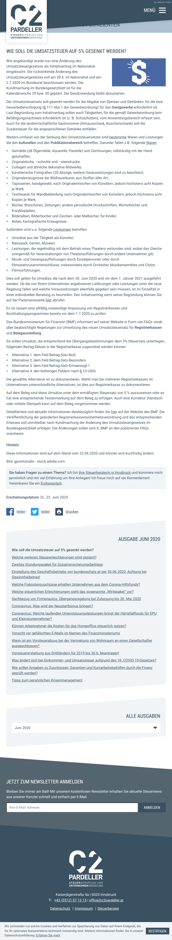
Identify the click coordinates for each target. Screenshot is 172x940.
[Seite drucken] (68, 512)
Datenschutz (60, 908)
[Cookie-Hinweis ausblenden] (157, 931)
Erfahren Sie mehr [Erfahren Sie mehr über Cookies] (48, 935)
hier (48, 300)
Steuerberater (108, 908)
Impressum (84, 908)
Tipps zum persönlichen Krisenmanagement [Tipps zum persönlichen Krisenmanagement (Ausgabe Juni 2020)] (47, 680)
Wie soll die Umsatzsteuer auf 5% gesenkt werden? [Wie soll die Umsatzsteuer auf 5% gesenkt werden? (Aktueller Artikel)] (53, 549)
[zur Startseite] (26, 21)
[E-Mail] (72, 807)
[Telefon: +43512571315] (70, 900)
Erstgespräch (51, 483)
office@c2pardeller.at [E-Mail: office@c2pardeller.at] (106, 900)
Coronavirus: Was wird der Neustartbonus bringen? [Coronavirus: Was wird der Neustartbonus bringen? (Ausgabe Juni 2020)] (52, 606)
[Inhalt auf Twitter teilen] (42, 512)
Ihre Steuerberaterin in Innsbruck (105, 472)
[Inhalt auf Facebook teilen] (17, 512)
